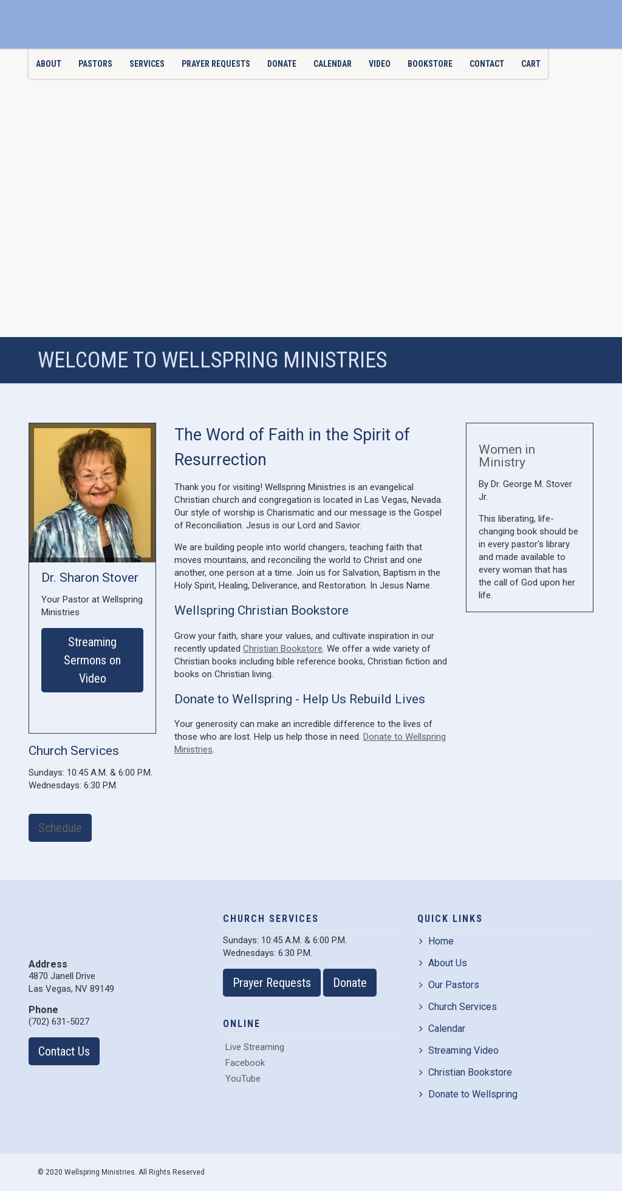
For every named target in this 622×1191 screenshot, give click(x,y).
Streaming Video (459, 1050)
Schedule (60, 828)
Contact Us (64, 1051)
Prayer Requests (216, 64)
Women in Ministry (507, 455)
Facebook (244, 1062)
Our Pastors (449, 985)
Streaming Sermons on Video (92, 660)
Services (147, 64)
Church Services (458, 1006)
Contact (487, 64)
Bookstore (430, 64)
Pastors (95, 64)
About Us (443, 963)
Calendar (332, 64)
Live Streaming (253, 1047)
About (48, 64)
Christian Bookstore (283, 648)
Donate (281, 64)
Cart (531, 64)
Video (380, 64)
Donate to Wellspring (468, 1094)
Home (436, 941)
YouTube (242, 1078)
